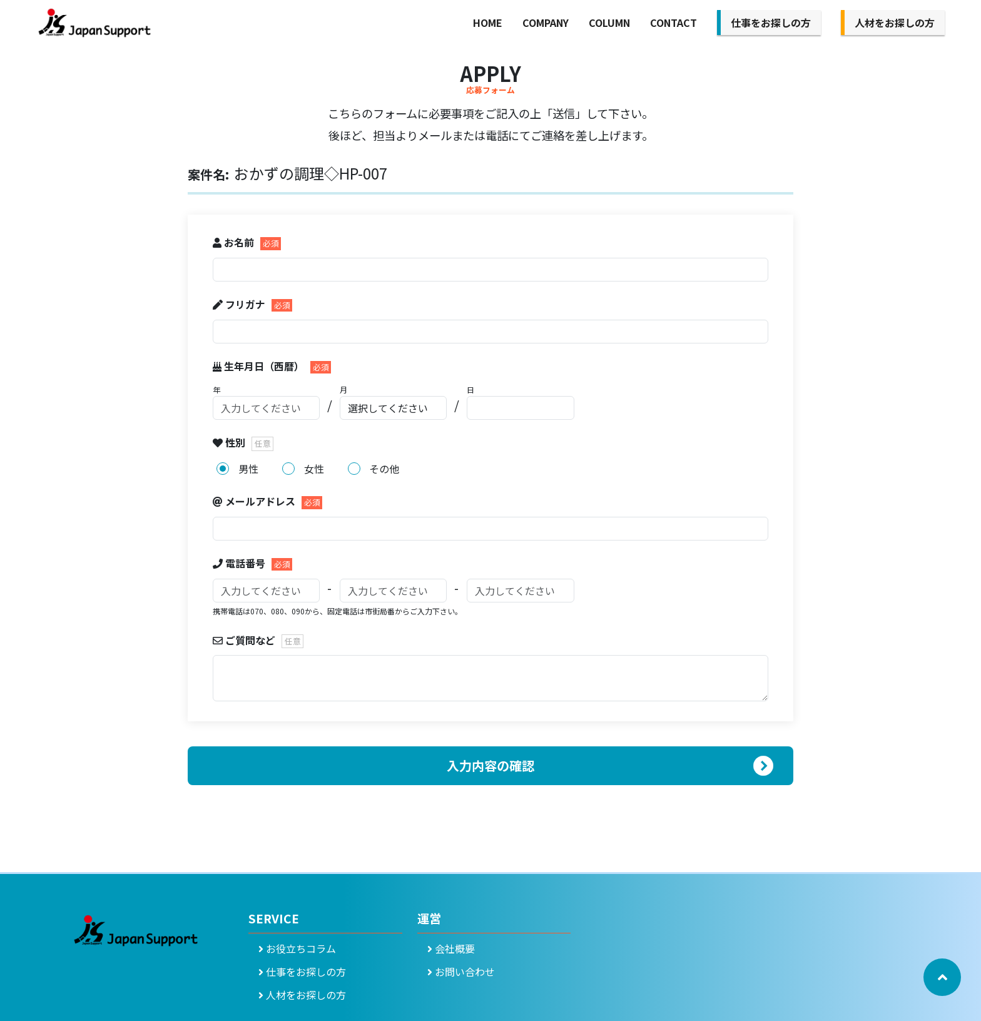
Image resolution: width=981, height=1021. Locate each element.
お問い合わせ (461, 971)
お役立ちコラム (297, 948)
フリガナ (240, 304)
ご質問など (245, 640)
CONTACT (673, 22)
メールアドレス (255, 501)
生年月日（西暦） (260, 365)
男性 (248, 468)
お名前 (235, 242)
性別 (230, 442)
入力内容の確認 (490, 765)
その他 (384, 468)
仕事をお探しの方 (771, 22)
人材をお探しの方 (895, 22)
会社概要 (451, 948)
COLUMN (609, 22)
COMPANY (545, 22)
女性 (314, 468)
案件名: (208, 174)
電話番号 (240, 563)
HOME (487, 22)
